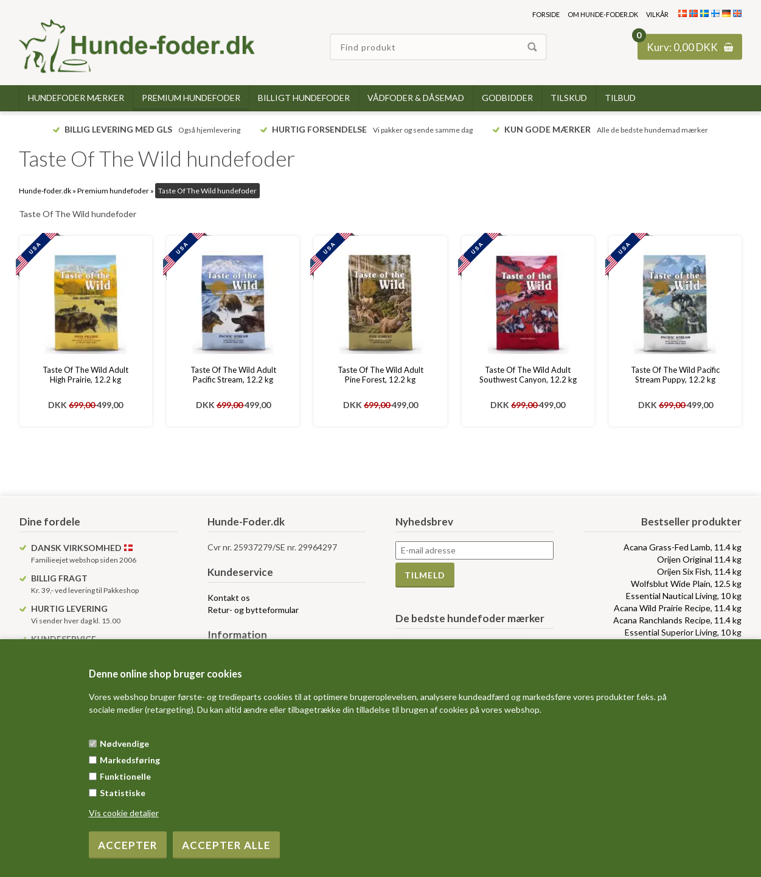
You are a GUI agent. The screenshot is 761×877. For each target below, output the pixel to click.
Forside (546, 14)
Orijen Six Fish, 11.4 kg (699, 571)
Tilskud (569, 97)
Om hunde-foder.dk (603, 14)
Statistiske (122, 793)
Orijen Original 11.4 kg (699, 559)
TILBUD (620, 97)
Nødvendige (124, 743)
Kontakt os (228, 597)
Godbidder (507, 97)
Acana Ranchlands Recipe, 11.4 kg (677, 620)
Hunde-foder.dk (45, 190)
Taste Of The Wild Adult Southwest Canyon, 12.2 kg (528, 374)
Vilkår (657, 14)
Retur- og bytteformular (253, 610)
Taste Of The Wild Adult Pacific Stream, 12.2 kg (233, 374)
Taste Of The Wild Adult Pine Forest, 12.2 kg (380, 374)
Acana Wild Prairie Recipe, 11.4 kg (678, 608)
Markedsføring (130, 760)
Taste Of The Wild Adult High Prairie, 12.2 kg (85, 374)
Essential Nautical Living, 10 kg (684, 596)
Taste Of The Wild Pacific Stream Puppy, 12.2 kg (675, 374)
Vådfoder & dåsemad (415, 97)
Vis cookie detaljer (124, 813)
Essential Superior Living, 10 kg (683, 632)
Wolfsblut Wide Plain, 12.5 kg (686, 583)
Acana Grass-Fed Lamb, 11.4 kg (683, 547)
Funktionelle (125, 776)
